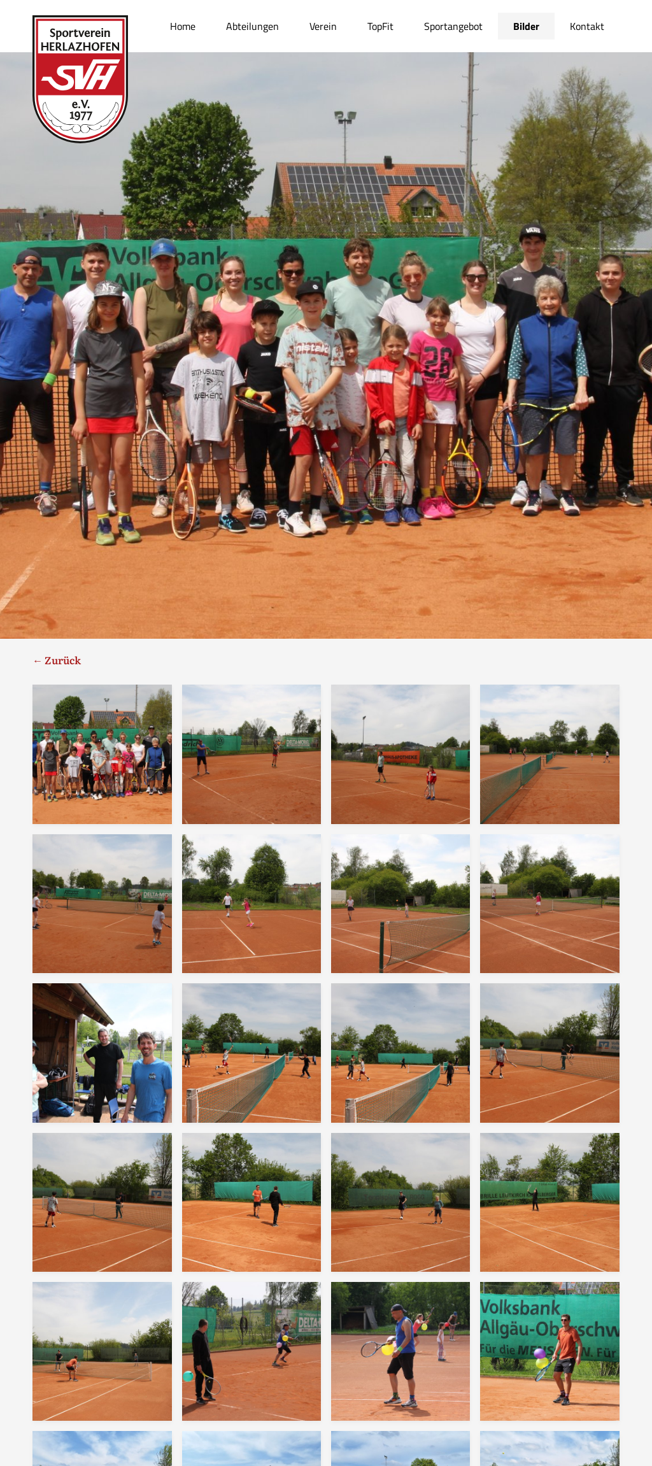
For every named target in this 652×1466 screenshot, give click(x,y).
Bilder (526, 26)
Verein (323, 26)
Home (182, 26)
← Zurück (56, 659)
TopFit (380, 26)
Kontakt (587, 26)
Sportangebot (453, 26)
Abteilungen (252, 26)
